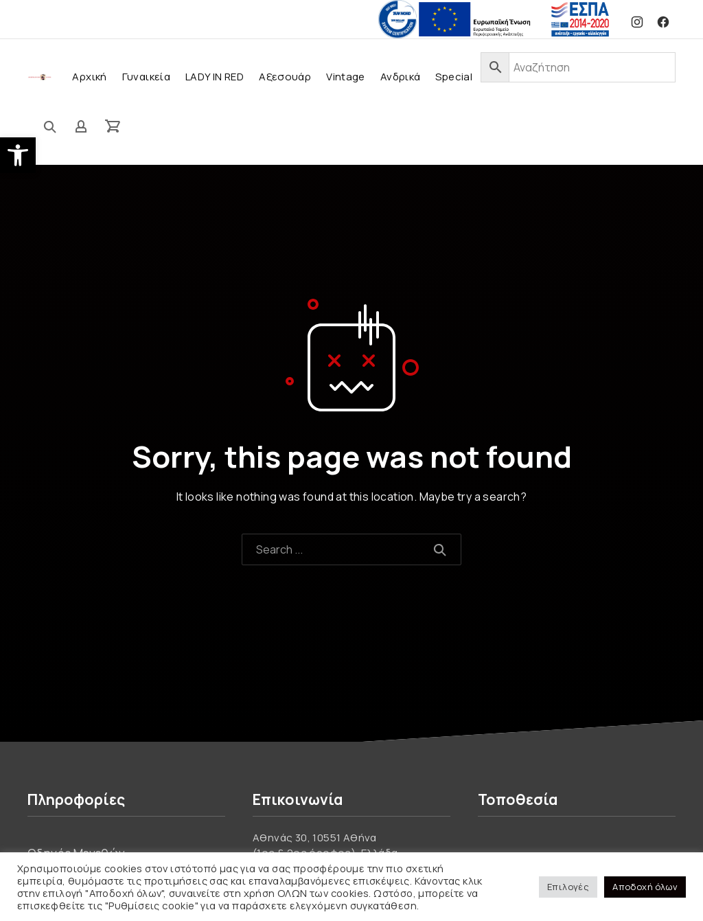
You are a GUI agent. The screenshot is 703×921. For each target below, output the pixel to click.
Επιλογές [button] (568, 886)
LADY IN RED (214, 76)
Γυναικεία (146, 76)
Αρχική (89, 76)
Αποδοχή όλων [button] (645, 886)
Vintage (345, 76)
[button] (18, 155)
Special (453, 76)
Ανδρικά (400, 76)
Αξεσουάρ (285, 76)
